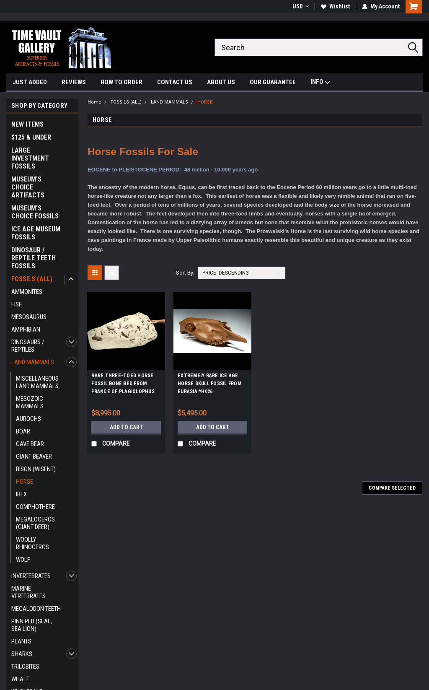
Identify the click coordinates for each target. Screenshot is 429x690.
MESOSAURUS (29, 317)
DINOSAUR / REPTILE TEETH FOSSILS (33, 258)
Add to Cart (126, 427)
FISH (17, 304)
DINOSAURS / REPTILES (27, 345)
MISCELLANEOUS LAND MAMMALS (37, 382)
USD (300, 6)
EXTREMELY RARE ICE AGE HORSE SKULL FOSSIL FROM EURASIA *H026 (209, 383)
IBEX (21, 494)
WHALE (20, 679)
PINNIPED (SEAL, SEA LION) (31, 625)
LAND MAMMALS (32, 362)
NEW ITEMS (27, 124)
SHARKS (21, 654)
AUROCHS (28, 419)
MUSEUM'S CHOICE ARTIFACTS (27, 187)
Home (94, 102)
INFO (320, 83)
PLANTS (21, 641)
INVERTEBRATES (31, 576)
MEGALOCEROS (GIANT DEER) (35, 523)
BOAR (23, 431)
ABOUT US (221, 82)
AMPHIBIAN (25, 329)
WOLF (23, 559)
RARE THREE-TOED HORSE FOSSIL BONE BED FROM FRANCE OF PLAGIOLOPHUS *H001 (123, 385)
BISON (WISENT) (36, 469)
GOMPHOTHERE (35, 507)
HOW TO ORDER (121, 82)
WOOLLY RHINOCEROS (32, 543)
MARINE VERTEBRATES (28, 592)
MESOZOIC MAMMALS (30, 402)
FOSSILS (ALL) (31, 279)
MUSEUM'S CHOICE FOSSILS (35, 212)
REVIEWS (74, 82)
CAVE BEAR (30, 444)
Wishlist (335, 6)
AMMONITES (26, 292)
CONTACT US (174, 82)
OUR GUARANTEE (273, 82)
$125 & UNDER (31, 137)
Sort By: (185, 273)
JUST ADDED (30, 82)
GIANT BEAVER (34, 456)
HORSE (24, 481)
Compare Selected (392, 488)
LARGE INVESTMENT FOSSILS (30, 158)
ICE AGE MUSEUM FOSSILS (35, 233)
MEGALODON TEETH (36, 608)
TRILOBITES (25, 666)
